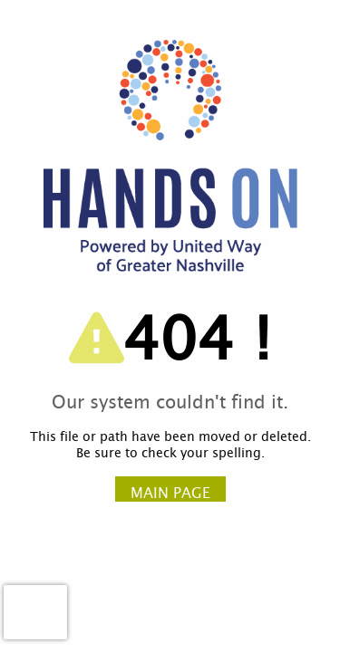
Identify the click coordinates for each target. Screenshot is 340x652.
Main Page (170, 493)
